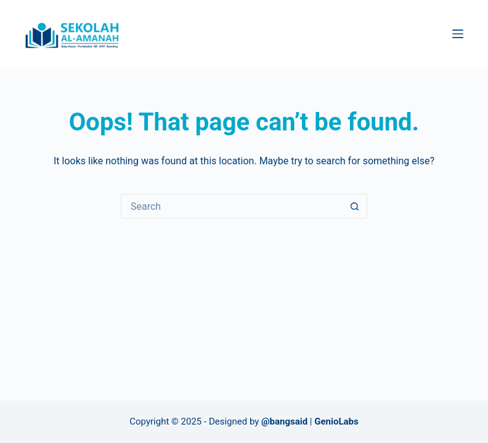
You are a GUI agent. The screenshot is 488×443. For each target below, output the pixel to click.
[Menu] (457, 33)
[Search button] (355, 206)
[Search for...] (232, 206)
